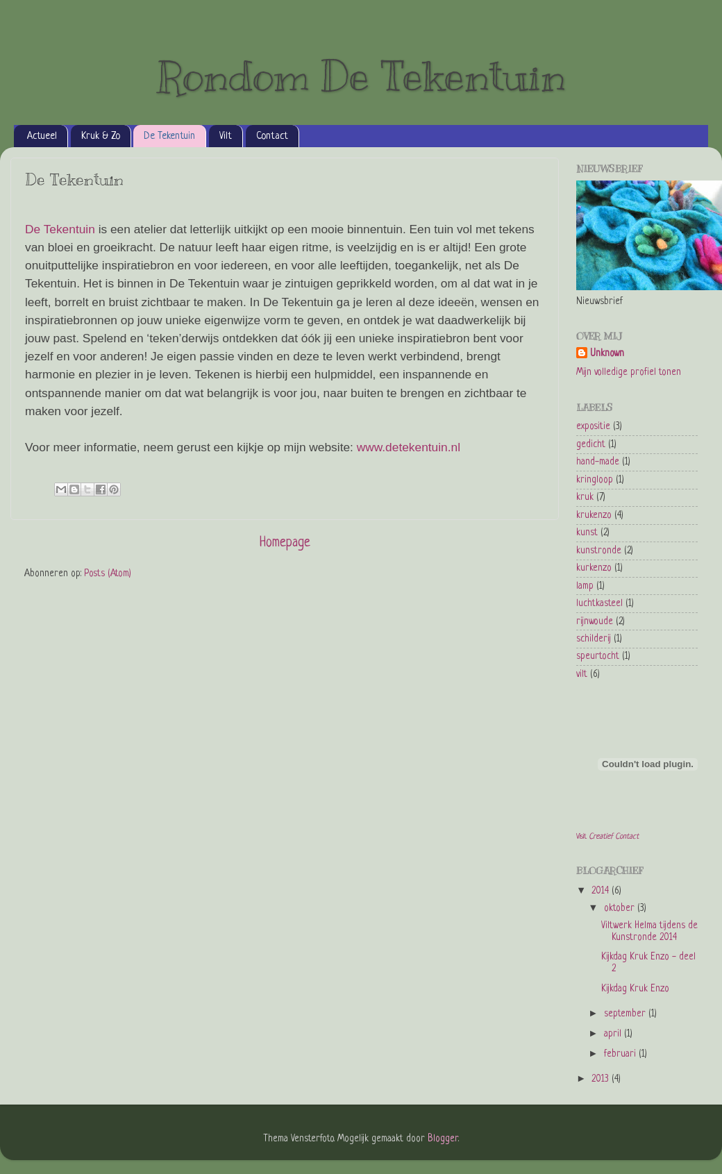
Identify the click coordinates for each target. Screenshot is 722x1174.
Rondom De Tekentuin (361, 76)
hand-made (597, 462)
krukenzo (594, 515)
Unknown (607, 354)
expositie (593, 426)
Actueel (42, 136)
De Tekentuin (169, 136)
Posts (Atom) (107, 574)
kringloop (594, 480)
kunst (587, 533)
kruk (585, 497)
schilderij (593, 639)
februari (621, 1054)
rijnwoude (594, 622)
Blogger (443, 1139)
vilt (581, 674)
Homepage (285, 543)
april (614, 1034)
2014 (601, 891)
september (626, 1014)
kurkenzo (594, 568)
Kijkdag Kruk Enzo (635, 989)
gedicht (590, 444)
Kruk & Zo (100, 136)
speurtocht (597, 656)
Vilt (225, 136)
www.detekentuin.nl (408, 447)
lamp (585, 586)
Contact (272, 136)
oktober (620, 908)
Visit (607, 836)
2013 (601, 1079)
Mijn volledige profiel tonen (628, 372)
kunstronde (598, 551)
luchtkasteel (599, 603)
